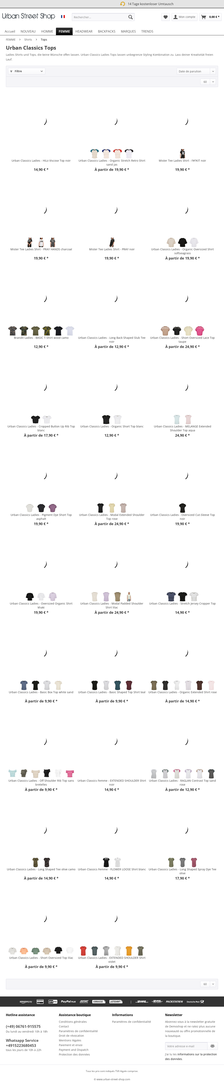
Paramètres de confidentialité (78, 1031)
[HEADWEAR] (84, 31)
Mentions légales (70, 1040)
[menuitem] (103, 19)
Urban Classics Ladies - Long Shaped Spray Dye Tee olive (182, 871)
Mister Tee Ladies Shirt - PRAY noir (112, 249)
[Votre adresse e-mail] (186, 1046)
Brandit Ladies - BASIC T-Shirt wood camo (41, 338)
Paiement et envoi (70, 1045)
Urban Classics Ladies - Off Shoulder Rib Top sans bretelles (41, 782)
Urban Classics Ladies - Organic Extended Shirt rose (182, 692)
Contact (64, 1026)
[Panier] (210, 17)
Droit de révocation (71, 1035)
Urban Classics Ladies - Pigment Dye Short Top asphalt (41, 517)
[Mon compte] (184, 17)
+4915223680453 (21, 1045)
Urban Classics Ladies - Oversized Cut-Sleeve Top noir (182, 517)
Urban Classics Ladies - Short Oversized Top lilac (41, 958)
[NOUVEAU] (28, 31)
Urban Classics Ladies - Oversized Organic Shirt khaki (41, 605)
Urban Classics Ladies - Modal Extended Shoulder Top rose (111, 517)
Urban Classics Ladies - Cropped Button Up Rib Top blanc (41, 428)
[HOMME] (47, 31)
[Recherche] (130, 17)
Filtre (16, 71)
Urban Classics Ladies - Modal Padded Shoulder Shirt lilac (111, 605)
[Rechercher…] (103, 17)
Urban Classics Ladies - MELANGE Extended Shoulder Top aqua (182, 428)
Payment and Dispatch (74, 1050)
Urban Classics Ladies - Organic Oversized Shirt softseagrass (182, 251)
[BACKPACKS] (106, 31)
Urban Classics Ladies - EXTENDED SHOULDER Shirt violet (111, 960)
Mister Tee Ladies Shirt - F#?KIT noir (182, 160)
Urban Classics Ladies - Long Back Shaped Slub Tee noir (111, 339)
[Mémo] (165, 17)
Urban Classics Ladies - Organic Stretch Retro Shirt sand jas (112, 162)
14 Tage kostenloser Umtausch (105, 3)
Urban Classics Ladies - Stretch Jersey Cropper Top (182, 603)
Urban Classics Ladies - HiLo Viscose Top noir (41, 160)
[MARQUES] (128, 31)
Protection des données (74, 1054)
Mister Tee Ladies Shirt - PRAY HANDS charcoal (41, 249)
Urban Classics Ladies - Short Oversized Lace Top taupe (182, 339)
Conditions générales (73, 1022)
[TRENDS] (147, 31)
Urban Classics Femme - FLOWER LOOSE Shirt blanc (112, 869)
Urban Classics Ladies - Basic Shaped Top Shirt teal (111, 692)
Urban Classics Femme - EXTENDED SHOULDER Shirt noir (112, 782)
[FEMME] (64, 31)
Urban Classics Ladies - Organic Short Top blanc (112, 426)
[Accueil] (10, 31)
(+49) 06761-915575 (23, 1026)
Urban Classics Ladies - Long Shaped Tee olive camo (41, 869)
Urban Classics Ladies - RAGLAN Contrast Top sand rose (182, 782)
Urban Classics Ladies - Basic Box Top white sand (41, 692)
